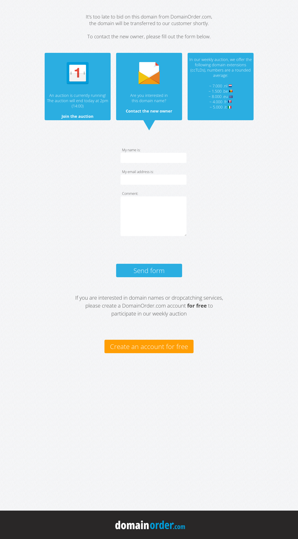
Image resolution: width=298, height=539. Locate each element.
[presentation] (154, 251)
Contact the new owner (149, 111)
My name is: (131, 150)
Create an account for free (149, 346)
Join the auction (77, 116)
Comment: (130, 193)
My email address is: (138, 171)
